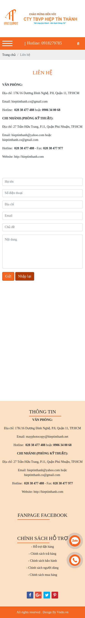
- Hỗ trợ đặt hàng (42, 546)
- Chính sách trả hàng (42, 553)
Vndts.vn (62, 612)
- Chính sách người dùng (43, 567)
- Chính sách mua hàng (42, 574)
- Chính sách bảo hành (42, 560)
